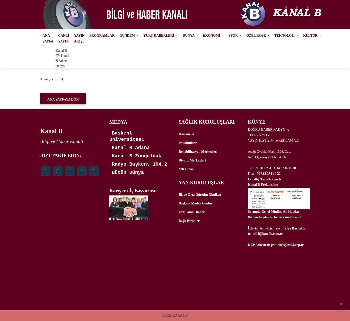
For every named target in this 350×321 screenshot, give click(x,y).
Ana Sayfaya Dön (63, 99)
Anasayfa (46, 79)
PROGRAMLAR (101, 35)
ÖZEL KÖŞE (256, 35)
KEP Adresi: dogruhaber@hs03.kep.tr (276, 245)
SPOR (234, 35)
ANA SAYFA (48, 38)
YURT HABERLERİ (159, 35)
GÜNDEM (127, 35)
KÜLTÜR (310, 35)
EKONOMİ (212, 35)
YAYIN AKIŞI (79, 38)
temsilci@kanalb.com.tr (265, 234)
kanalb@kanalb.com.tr (264, 179)
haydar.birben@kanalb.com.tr (281, 217)
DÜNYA (189, 35)
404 (60, 79)
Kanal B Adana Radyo (62, 61)
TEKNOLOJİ (285, 35)
